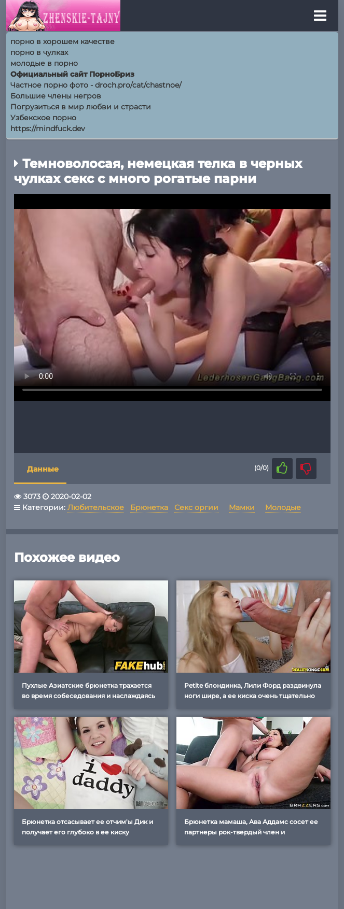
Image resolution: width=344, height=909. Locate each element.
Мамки (242, 507)
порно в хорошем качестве (62, 41)
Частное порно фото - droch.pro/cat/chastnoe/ (96, 85)
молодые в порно (44, 63)
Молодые (283, 507)
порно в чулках (39, 52)
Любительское (95, 507)
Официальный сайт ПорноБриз (72, 74)
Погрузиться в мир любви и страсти (80, 106)
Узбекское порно (43, 117)
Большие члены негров (55, 96)
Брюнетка (149, 507)
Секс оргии (196, 507)
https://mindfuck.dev (47, 128)
